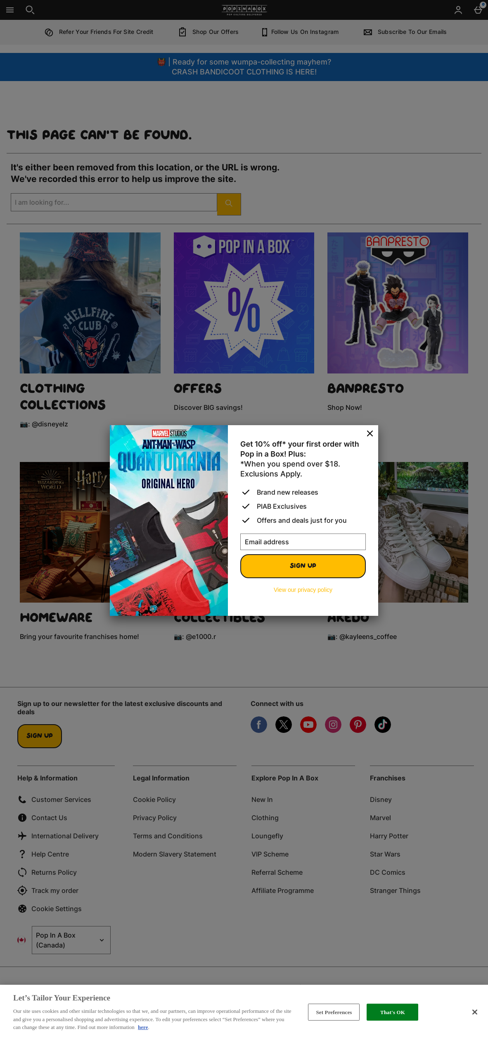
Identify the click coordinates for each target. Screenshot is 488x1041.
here (143, 1027)
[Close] (370, 434)
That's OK (392, 1012)
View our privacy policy (303, 589)
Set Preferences (334, 1012)
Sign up (303, 566)
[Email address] (303, 542)
